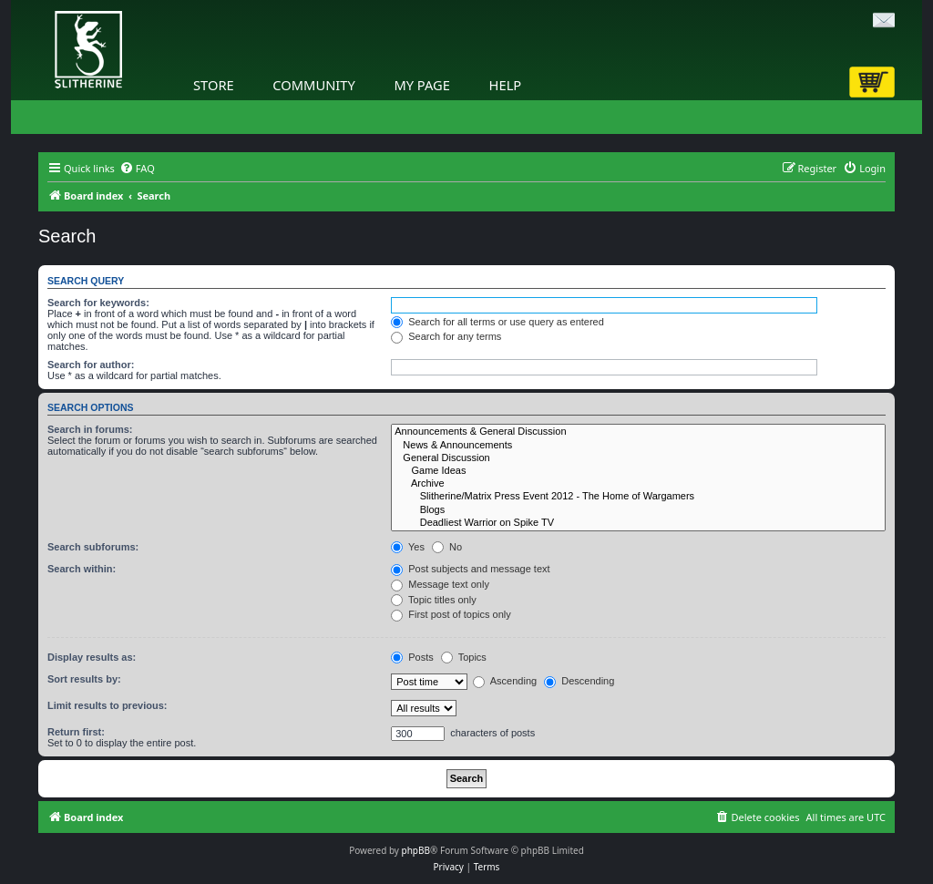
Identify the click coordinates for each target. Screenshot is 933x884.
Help (505, 85)
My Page (422, 85)
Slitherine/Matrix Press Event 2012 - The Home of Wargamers (638, 496)
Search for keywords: (98, 302)
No (447, 546)
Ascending (505, 680)
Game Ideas (638, 471)
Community (313, 85)
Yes (408, 546)
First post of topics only (451, 614)
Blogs (638, 510)
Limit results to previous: (107, 705)
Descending (579, 680)
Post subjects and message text (470, 568)
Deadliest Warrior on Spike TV (638, 523)
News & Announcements (638, 445)
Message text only (440, 584)
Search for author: (90, 364)
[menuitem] (137, 169)
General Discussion (638, 458)
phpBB (416, 850)
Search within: (81, 568)
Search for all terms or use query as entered (497, 321)
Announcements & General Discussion (638, 432)
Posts (412, 657)
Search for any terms (446, 336)
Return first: (76, 731)
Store (213, 85)
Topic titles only (433, 599)
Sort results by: (84, 678)
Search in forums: (90, 429)
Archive (638, 484)
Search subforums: (92, 546)
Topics (464, 657)
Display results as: (91, 657)
